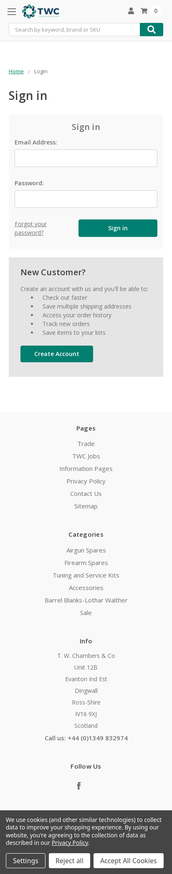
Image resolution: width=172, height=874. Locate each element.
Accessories (86, 587)
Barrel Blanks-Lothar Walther (86, 600)
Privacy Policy (86, 481)
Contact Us (86, 493)
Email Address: (36, 142)
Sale (86, 612)
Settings (25, 860)
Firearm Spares (86, 562)
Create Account (56, 354)
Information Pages (86, 468)
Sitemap (86, 506)
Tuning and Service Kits (86, 575)
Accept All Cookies (128, 860)
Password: (29, 183)
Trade (86, 443)
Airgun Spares (86, 550)
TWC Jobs (86, 456)
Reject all (69, 860)
